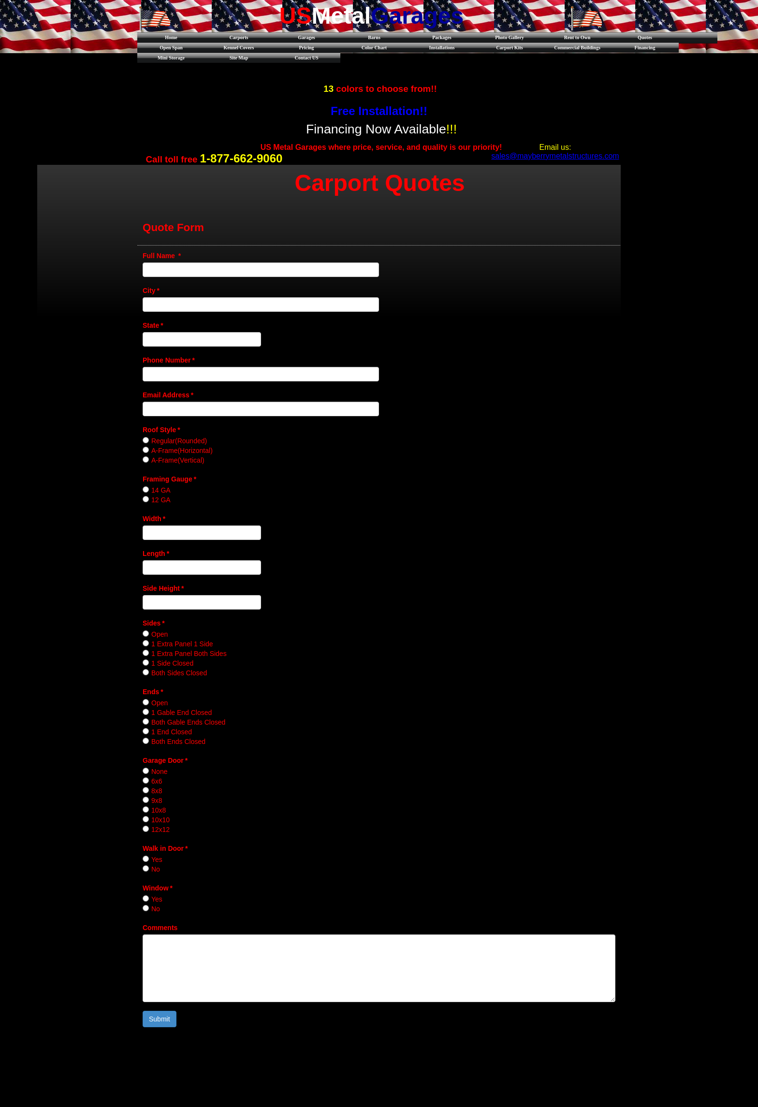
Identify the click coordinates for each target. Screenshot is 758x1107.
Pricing (306, 47)
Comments (160, 928)
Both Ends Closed (178, 741)
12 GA (161, 500)
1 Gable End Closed (181, 712)
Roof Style (161, 430)
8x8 (156, 791)
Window (158, 888)
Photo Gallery (509, 37)
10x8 (158, 810)
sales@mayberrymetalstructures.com (555, 156)
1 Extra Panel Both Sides (189, 653)
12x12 (160, 829)
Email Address (168, 395)
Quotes (645, 37)
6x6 (156, 781)
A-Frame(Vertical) (177, 460)
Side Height (163, 588)
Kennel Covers (238, 47)
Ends (153, 692)
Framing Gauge (169, 479)
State (153, 325)
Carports (239, 37)
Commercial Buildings (577, 47)
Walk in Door (165, 848)
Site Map (239, 57)
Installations (442, 47)
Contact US (306, 57)
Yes (156, 859)
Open (159, 634)
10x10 (160, 820)
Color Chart (374, 47)
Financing (645, 47)
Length (156, 553)
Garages (306, 37)
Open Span (171, 47)
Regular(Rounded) (179, 441)
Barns (374, 37)
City (151, 290)
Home (171, 37)
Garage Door (165, 760)
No (155, 869)
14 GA (161, 490)
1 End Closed (171, 732)
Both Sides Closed (179, 673)
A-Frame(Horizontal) (182, 450)
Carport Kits (509, 47)
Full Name (162, 256)
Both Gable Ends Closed (188, 722)
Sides (154, 623)
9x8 (156, 800)
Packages (441, 37)
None (159, 771)
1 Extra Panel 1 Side (182, 644)
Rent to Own (577, 37)
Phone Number (169, 360)
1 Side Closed (172, 663)
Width (154, 519)
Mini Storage (171, 57)
